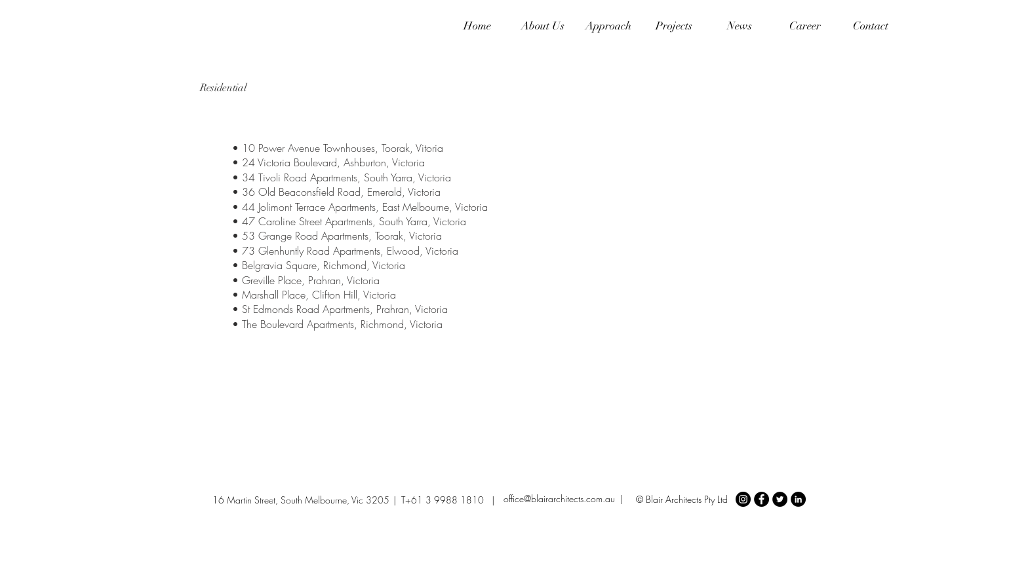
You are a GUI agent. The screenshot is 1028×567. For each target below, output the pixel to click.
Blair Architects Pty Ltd (687, 499)
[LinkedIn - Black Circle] (798, 499)
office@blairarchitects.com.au (559, 498)
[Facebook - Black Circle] (761, 499)
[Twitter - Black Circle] (779, 499)
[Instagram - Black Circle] (743, 499)
